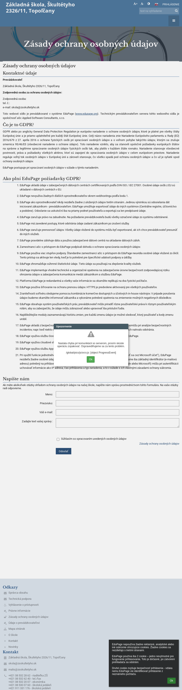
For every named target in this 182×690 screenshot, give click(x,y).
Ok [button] (171, 680)
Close (125, 326)
